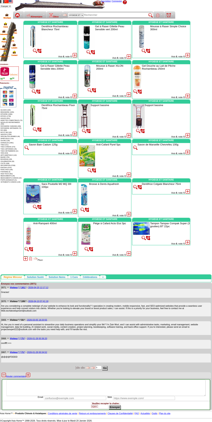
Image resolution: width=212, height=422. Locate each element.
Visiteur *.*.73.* (17, 338)
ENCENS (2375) (6, 167)
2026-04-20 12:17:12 (38, 287)
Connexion (117, 1)
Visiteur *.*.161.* (18, 287)
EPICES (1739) (6, 116)
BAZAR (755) (5, 157)
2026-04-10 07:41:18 (38, 301)
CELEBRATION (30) (7, 161)
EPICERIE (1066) (6, 114)
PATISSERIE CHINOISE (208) (11, 126)
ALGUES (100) (6, 110)
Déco (54, 15)
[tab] (12, 277)
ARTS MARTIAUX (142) (9, 155)
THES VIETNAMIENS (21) (9, 151)
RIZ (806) (4, 130)
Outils (154, 413)
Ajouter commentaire (16, 376)
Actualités (145, 413)
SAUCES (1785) (6, 134)
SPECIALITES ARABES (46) (10, 136)
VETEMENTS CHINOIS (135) (10, 182)
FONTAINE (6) (5, 172)
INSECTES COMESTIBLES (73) (11, 120)
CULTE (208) (5, 163)
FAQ (137, 413)
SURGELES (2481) (7, 143)
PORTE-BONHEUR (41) (9, 180)
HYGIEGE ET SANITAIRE (50, 22)
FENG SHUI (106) (7, 169)
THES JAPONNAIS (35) (9, 149)
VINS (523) (4, 153)
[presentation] (12, 277)
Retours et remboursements (92, 413)
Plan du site (164, 413)
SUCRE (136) (5, 140)
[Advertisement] (201, 61)
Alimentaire (34, 15)
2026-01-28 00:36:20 (37, 338)
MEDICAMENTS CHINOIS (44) (11, 178)
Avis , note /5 (65, 56)
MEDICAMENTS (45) (8, 176)
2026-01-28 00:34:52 (37, 352)
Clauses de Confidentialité (120, 413)
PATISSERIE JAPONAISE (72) (11, 128)
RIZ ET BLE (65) (6, 132)
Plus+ (38, 260)
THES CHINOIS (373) (8, 147)
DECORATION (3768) (8, 165)
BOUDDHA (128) (6, 159)
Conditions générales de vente (62, 413)
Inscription (106, 1)
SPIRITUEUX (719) (7, 138)
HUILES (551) (5, 118)
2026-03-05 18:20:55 (37, 320)
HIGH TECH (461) (7, 174)
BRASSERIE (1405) (7, 112)
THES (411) (5, 145)
